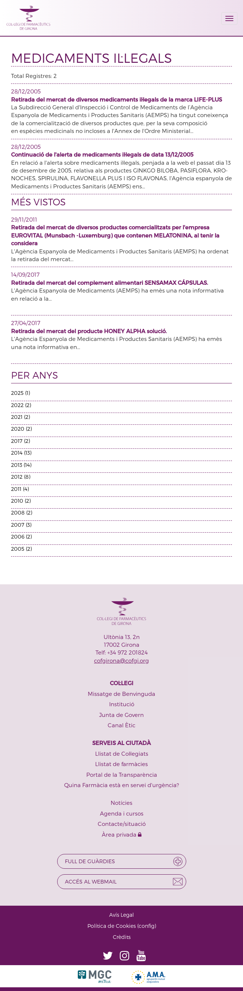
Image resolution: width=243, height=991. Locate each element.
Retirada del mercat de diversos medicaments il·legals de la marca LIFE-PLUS (116, 99)
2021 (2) (20, 417)
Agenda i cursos (121, 813)
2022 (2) (21, 405)
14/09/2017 (25, 274)
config (147, 926)
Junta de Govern (121, 714)
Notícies (121, 802)
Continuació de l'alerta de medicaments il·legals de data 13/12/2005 (102, 154)
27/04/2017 (25, 322)
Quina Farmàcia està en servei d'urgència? (121, 785)
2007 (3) (21, 525)
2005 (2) (21, 549)
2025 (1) (20, 393)
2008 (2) (21, 512)
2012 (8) (20, 477)
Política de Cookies (111, 926)
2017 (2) (20, 441)
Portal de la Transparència (121, 774)
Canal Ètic (121, 725)
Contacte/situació (122, 823)
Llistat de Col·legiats (121, 753)
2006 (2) (21, 536)
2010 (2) (21, 501)
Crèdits (122, 937)
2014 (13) (21, 453)
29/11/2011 (24, 219)
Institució (121, 704)
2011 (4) (20, 489)
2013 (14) (21, 465)
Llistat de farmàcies (121, 764)
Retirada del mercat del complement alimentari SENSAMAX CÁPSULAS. (109, 282)
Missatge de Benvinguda (121, 693)
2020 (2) (21, 429)
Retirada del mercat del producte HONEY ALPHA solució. (89, 331)
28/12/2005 (26, 91)
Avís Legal (121, 915)
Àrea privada (122, 834)
